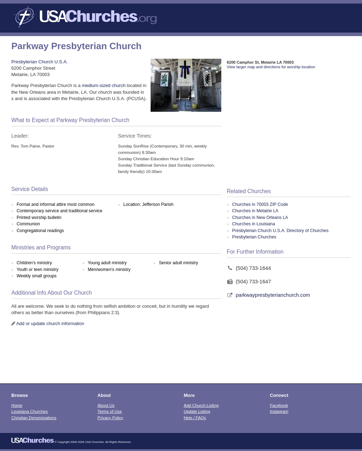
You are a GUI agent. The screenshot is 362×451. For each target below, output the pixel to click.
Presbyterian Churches (254, 237)
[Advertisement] (289, 129)
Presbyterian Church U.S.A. (39, 61)
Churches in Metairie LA (255, 210)
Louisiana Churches (29, 411)
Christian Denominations (33, 417)
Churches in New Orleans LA (260, 217)
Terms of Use (110, 411)
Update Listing (197, 411)
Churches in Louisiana (253, 223)
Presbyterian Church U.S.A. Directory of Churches (280, 230)
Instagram (279, 411)
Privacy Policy (110, 417)
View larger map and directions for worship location (271, 67)
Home (16, 405)
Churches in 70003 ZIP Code (260, 204)
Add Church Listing (201, 405)
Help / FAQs (195, 417)
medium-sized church (103, 85)
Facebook (279, 405)
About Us (106, 405)
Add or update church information (50, 323)
